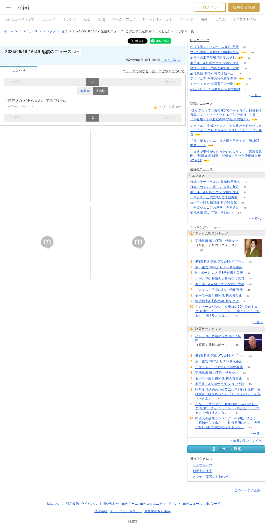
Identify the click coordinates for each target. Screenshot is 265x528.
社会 (87, 19)
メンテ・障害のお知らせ (211, 476)
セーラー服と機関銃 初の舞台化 (213, 202)
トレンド (69, 19)
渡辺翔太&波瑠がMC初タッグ (217, 301)
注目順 (101, 91)
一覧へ (256, 95)
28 (239, 73)
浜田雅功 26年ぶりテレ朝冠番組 (218, 267)
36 (250, 261)
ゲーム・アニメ (124, 19)
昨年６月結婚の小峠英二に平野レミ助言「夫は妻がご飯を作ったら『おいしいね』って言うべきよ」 (228, 394)
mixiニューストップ (19, 19)
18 (244, 63)
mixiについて (54, 503)
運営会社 (100, 511)
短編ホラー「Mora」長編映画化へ (215, 182)
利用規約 (72, 503)
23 (242, 202)
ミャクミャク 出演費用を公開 (212, 84)
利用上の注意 (202, 471)
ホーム (9, 31)
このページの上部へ (249, 490)
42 (244, 47)
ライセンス (89, 503)
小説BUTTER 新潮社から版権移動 (215, 89)
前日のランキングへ (247, 440)
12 (249, 272)
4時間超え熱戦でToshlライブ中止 (220, 261)
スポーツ (186, 19)
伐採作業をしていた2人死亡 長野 (214, 47)
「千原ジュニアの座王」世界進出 (214, 207)
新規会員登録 (244, 7)
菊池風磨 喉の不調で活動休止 (212, 73)
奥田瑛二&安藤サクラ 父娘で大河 (214, 63)
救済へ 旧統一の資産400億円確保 (214, 68)
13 (250, 427)
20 (252, 52)
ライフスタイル (244, 19)
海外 (204, 19)
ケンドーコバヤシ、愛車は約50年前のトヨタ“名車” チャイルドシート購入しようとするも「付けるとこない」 (227, 311)
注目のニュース (201, 169)
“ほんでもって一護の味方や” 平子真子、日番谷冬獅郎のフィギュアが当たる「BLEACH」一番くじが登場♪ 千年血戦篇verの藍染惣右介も (226, 115)
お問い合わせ (109, 503)
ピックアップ (200, 40)
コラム (220, 19)
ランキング (198, 227)
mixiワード (212, 503)
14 (237, 315)
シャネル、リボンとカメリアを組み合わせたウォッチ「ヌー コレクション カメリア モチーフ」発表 (226, 130)
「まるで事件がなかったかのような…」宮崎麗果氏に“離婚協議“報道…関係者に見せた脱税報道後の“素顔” (226, 156)
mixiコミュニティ (153, 503)
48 (250, 278)
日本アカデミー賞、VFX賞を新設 (214, 187)
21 (249, 57)
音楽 (64, 31)
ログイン (210, 7)
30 (245, 68)
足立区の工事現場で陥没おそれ (213, 57)
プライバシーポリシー (126, 511)
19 (244, 192)
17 (246, 89)
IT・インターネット (157, 19)
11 (244, 187)
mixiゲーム (130, 503)
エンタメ (48, 19)
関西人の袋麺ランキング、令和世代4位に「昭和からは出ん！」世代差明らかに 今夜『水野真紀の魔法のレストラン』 (228, 423)
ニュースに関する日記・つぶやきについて (154, 71)
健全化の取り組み (157, 511)
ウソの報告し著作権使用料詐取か (214, 52)
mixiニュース (28, 31)
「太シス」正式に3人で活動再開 (214, 197)
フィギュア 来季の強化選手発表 (213, 78)
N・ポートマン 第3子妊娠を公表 (219, 272)
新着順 (85, 91)
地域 (101, 19)
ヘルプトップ (202, 465)
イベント (174, 503)
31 (243, 197)
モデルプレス (170, 60)
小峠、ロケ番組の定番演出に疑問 (219, 278)
